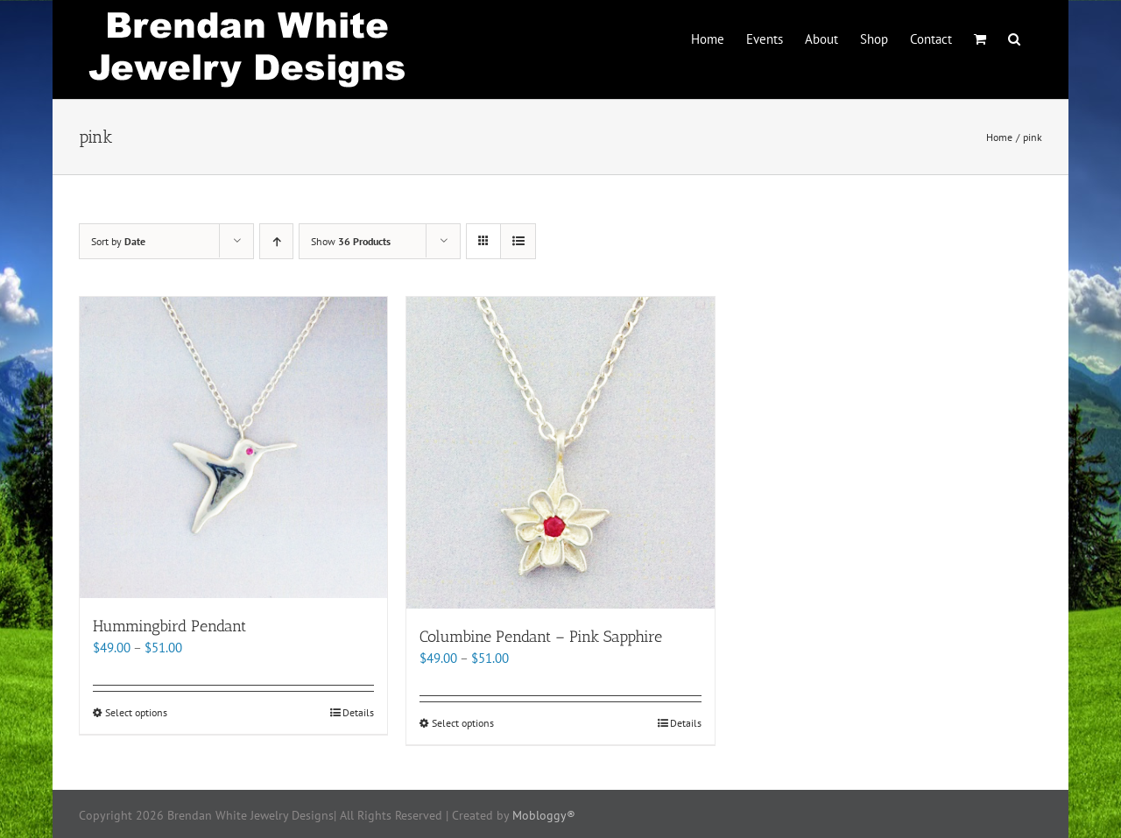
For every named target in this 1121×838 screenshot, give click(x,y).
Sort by (118, 241)
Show (351, 241)
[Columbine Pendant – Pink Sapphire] (560, 453)
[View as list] (518, 241)
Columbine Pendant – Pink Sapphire (540, 636)
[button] (1014, 37)
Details (358, 712)
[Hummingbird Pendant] (233, 447)
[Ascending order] (276, 241)
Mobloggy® (543, 815)
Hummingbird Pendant (169, 626)
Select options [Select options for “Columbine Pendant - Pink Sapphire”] (463, 722)
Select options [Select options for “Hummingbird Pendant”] (136, 712)
